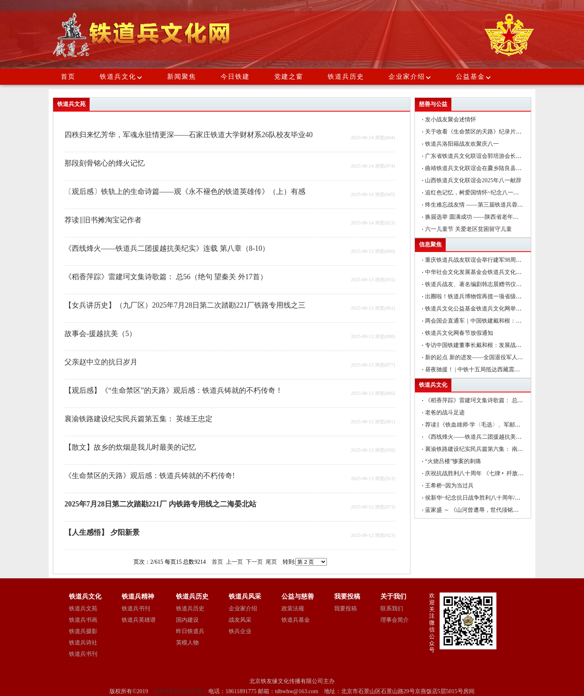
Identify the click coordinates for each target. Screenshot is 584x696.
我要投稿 (345, 608)
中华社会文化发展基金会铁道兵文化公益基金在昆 (487, 272)
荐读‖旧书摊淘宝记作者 (103, 220)
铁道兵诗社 (83, 643)
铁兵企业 (240, 631)
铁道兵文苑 (83, 608)
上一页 (234, 562)
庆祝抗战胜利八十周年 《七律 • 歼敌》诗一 (480, 473)
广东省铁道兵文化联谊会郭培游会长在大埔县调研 (487, 156)
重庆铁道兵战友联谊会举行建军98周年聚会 (479, 260)
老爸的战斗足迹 (445, 412)
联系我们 (391, 608)
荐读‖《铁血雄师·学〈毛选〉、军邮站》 (475, 425)
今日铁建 (235, 76)
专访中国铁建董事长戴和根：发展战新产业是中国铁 (490, 345)
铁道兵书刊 (83, 654)
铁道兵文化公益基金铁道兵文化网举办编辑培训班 (487, 309)
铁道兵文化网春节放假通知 (459, 333)
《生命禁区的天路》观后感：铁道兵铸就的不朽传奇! (149, 476)
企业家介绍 (410, 76)
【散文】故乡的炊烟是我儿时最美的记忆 (130, 447)
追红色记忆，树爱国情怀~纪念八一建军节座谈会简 (489, 193)
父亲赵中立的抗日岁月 (100, 362)
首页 (68, 76)
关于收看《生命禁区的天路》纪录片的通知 (479, 132)
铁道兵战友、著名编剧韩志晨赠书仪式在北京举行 (487, 284)
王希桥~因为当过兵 (449, 486)
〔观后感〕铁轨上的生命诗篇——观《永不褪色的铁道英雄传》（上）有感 (184, 191)
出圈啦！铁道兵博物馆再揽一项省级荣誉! (477, 296)
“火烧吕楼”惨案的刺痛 (453, 461)
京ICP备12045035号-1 (181, 691)
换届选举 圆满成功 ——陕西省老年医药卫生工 (483, 217)
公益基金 (474, 76)
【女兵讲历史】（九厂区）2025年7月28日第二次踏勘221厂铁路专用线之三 (184, 305)
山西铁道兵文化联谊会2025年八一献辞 (473, 180)
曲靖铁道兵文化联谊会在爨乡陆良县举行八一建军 (487, 168)
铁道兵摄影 (83, 631)
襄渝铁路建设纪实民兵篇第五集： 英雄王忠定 (138, 419)
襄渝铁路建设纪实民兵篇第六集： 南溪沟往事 (482, 449)
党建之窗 (288, 76)
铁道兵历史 (346, 76)
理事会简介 (394, 620)
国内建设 (187, 620)
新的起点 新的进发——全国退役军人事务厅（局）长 (491, 357)
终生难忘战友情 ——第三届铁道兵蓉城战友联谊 (485, 205)
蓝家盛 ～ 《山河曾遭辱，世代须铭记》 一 (484, 510)
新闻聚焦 (181, 76)
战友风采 (240, 620)
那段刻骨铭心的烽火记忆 (104, 163)
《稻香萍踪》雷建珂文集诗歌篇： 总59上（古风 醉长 (491, 400)
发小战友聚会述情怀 (450, 119)
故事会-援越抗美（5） (100, 334)
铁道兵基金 (295, 620)
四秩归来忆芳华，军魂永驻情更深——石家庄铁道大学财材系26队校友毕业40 (188, 135)
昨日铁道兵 (190, 631)
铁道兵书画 (83, 620)
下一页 (254, 562)
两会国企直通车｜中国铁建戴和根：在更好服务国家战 (493, 321)
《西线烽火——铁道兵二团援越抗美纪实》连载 (484, 437)
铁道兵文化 (118, 76)
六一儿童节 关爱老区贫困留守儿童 (468, 229)
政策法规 (292, 608)
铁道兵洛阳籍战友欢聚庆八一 (462, 144)
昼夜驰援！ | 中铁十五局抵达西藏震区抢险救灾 (484, 369)
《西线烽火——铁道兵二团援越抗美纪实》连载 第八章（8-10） (167, 248)
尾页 (271, 562)
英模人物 (187, 643)
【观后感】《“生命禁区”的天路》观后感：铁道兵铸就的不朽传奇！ (173, 390)
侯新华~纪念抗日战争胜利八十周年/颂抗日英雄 (484, 498)
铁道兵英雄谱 (139, 620)
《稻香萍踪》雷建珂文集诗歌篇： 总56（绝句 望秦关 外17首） (165, 277)
